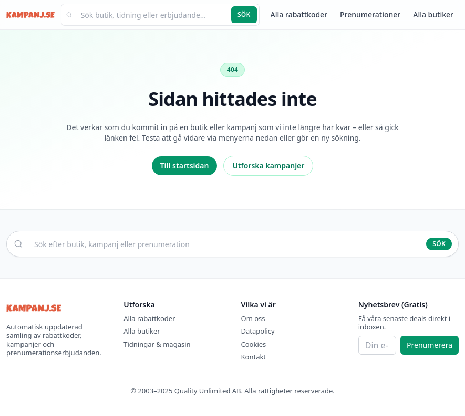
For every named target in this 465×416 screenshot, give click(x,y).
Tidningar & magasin (156, 344)
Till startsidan (184, 165)
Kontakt (253, 356)
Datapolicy (258, 331)
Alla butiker (433, 14)
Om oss (253, 318)
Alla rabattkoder (299, 14)
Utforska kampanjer (268, 165)
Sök (244, 14)
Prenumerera (429, 345)
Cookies (253, 344)
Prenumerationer (370, 14)
